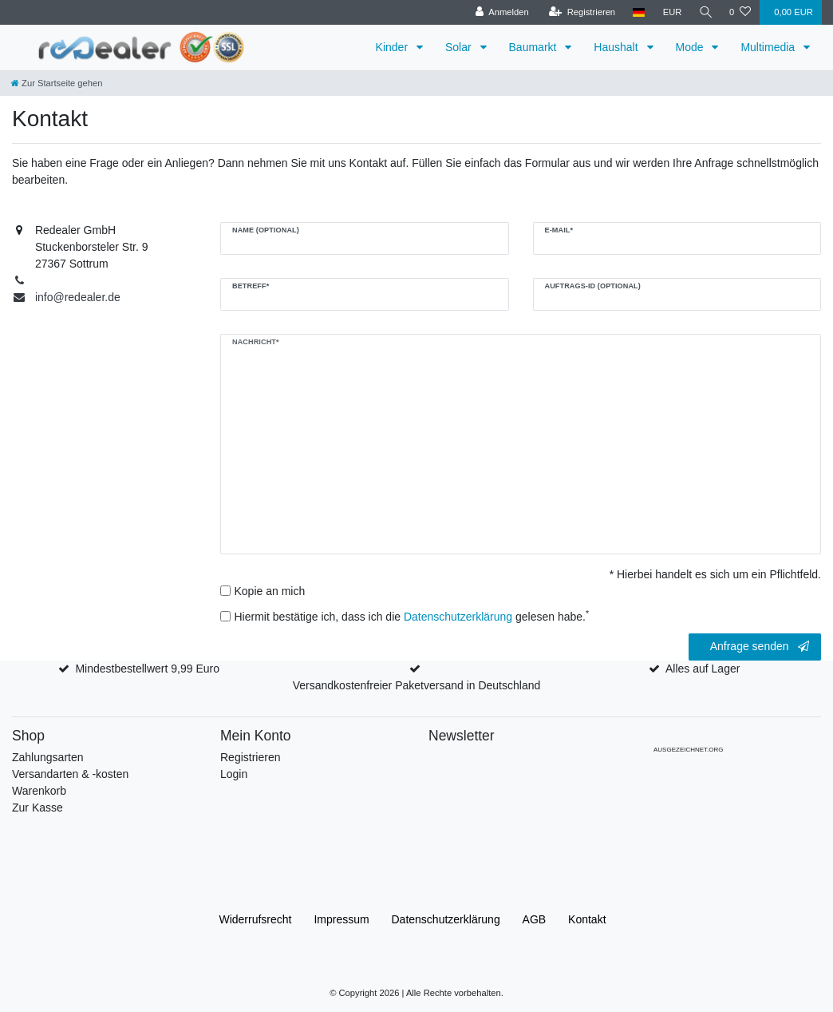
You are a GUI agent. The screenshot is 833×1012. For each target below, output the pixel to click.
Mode (691, 47)
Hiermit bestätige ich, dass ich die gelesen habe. (412, 616)
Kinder (393, 47)
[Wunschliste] (740, 12)
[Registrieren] (580, 12)
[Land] (637, 12)
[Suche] (704, 12)
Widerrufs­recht (255, 919)
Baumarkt (534, 47)
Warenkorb (39, 790)
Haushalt (617, 47)
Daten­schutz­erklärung (446, 919)
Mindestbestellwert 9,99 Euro (147, 668)
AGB (535, 919)
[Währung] (670, 12)
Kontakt (587, 919)
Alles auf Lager (702, 668)
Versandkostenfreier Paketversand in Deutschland (417, 685)
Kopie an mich (270, 591)
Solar (460, 47)
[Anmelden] (499, 12)
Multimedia (769, 47)
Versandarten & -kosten (70, 774)
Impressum (341, 919)
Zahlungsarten (48, 757)
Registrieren (250, 757)
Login (233, 774)
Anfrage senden (759, 647)
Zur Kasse (37, 807)
